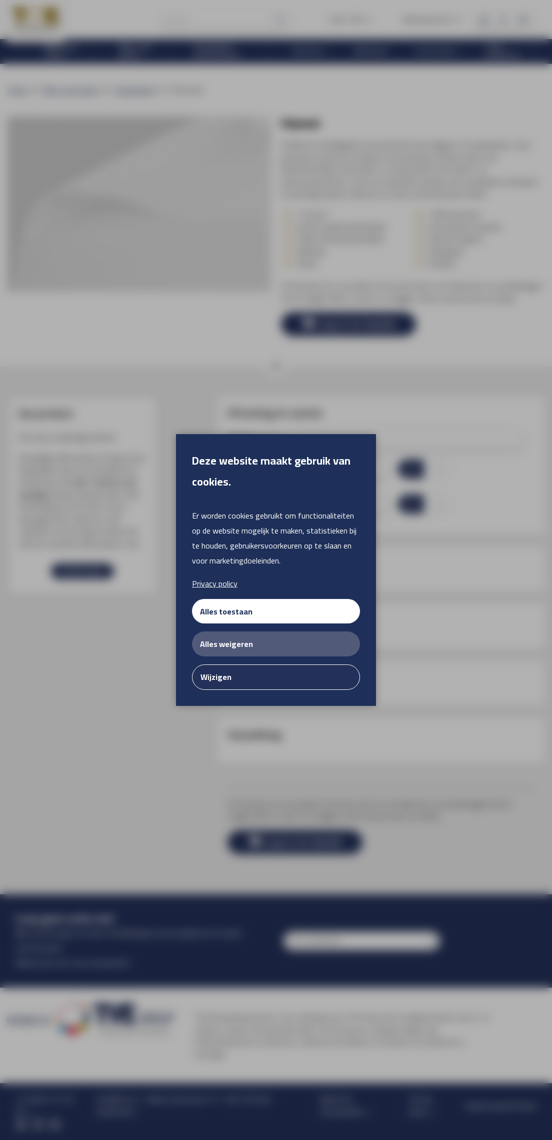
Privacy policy (215, 583)
